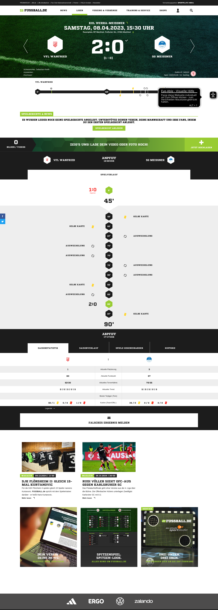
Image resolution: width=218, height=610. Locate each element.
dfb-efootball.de (43, 3)
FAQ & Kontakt (86, 3)
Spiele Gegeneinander (129, 348)
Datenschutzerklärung (37, 603)
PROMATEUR (25, 3)
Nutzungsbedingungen (55, 603)
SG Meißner (162, 56)
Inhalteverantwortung (84, 603)
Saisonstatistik (48, 348)
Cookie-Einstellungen (101, 603)
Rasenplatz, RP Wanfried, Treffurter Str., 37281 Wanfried (109, 32)
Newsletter (96, 3)
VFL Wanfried (55, 56)
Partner (76, 3)
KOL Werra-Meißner (109, 23)
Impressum (24, 603)
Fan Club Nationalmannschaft (61, 3)
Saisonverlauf (88, 348)
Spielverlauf (109, 175)
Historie (170, 348)
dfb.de (34, 3)
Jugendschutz (70, 603)
